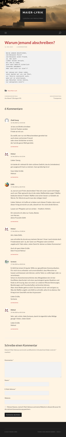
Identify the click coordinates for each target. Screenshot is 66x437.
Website (7, 398)
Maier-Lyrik (33, 12)
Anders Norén (50, 431)
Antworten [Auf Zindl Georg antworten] (15, 146)
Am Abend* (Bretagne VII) (13, 97)
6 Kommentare (22, 47)
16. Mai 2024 (9, 47)
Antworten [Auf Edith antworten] (15, 221)
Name (7, 380)
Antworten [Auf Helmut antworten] (15, 177)
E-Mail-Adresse (10, 389)
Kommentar (9, 360)
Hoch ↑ (59, 431)
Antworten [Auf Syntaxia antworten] (15, 302)
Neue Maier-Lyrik (13, 90)
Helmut (13, 154)
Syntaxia (14, 261)
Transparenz (55, 97)
